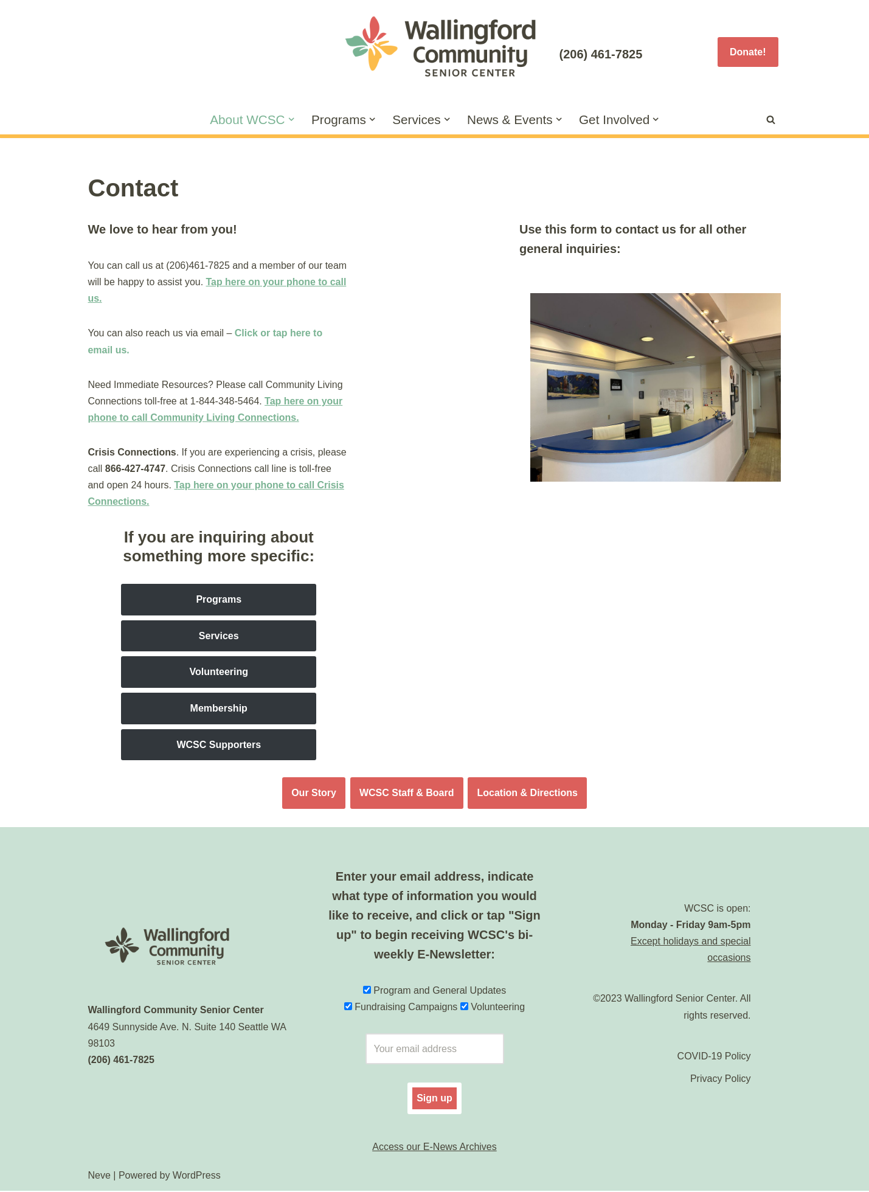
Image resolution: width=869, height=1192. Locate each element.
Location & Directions (527, 794)
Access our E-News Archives (434, 1148)
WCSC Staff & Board (406, 794)
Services (219, 637)
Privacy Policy (720, 1080)
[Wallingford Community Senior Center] (434, 52)
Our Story (313, 794)
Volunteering (218, 673)
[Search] (770, 119)
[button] (291, 119)
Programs (218, 600)
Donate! (748, 52)
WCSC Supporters (218, 745)
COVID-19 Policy (714, 1057)
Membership (219, 709)
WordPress (197, 1176)
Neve (99, 1176)
